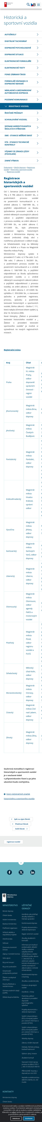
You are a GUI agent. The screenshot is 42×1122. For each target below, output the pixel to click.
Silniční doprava (20, 167)
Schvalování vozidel (16, 119)
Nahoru (21, 863)
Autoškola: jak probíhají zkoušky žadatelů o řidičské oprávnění (30, 916)
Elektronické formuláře (18, 61)
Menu (38, 5)
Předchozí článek (21, 824)
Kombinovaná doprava (29, 923)
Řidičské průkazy (14, 113)
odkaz (14, 1112)
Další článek (20, 829)
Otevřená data (7, 939)
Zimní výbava (12, 160)
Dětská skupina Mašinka (11, 997)
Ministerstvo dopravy (8, 4)
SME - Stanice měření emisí (18, 135)
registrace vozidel (13, 842)
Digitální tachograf (16, 41)
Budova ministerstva (9, 924)
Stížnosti (5, 943)
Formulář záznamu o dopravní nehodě (16, 82)
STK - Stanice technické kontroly (17, 143)
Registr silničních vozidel (30, 934)
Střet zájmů (6, 958)
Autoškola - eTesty (28, 992)
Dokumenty (8, 167)
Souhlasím (28, 1118)
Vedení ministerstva (9, 920)
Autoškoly (10, 34)
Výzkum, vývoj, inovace (29, 1053)
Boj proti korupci (8, 962)
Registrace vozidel (19, 106)
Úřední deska (7, 915)
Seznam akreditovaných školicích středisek (18, 127)
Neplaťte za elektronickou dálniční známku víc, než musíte (30, 1079)
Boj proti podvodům (9, 967)
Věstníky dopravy (27, 1038)
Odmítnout (16, 1118)
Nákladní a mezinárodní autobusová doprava (18, 91)
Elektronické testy (15, 67)
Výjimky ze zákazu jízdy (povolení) (17, 152)
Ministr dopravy (8, 911)
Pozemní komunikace (16, 99)
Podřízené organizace (10, 928)
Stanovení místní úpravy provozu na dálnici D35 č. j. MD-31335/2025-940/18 (30, 1064)
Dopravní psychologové (18, 47)
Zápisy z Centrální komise (11, 954)
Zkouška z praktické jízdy (30, 981)
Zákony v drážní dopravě (30, 1043)
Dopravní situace (14, 54)
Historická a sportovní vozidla (21, 170)
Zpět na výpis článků (22, 819)
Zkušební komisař (28, 1058)
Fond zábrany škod (15, 74)
